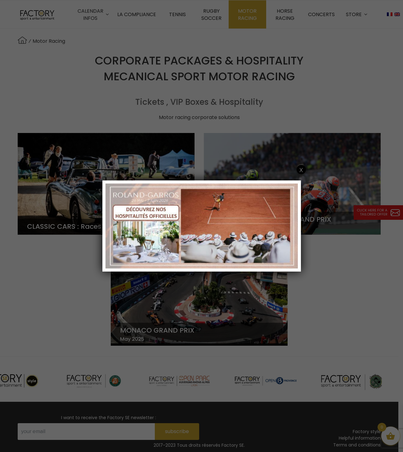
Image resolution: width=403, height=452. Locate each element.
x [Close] (301, 169)
